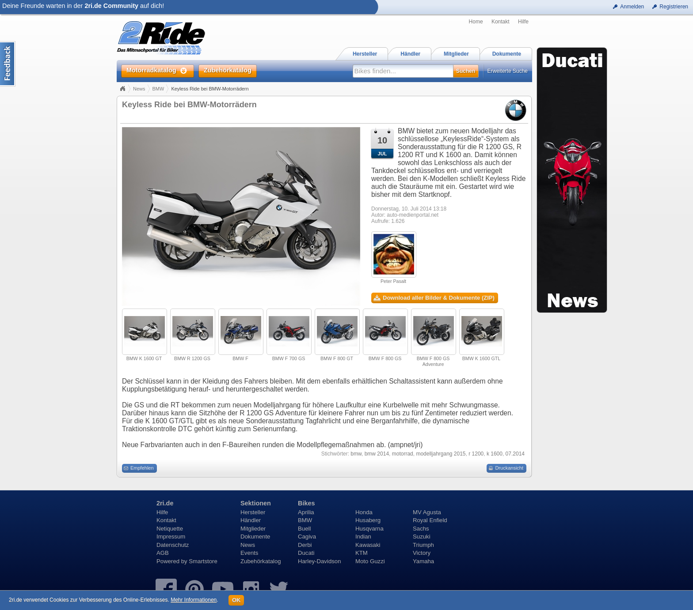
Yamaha (423, 561)
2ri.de (164, 503)
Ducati (306, 553)
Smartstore (203, 561)
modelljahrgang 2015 (440, 454)
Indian (363, 536)
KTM (361, 553)
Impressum (170, 536)
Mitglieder (253, 528)
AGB (162, 553)
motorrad (402, 454)
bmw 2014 (377, 454)
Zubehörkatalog (260, 561)
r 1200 (476, 454)
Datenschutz (172, 545)
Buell (304, 528)
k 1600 (495, 454)
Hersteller (252, 512)
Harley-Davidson (319, 561)
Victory (421, 553)
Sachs (421, 528)
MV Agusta (427, 512)
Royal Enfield (430, 520)
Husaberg (368, 520)
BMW (158, 88)
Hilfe (523, 22)
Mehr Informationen (194, 600)
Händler (250, 520)
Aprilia (306, 512)
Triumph (423, 545)
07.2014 (515, 454)
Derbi (305, 545)
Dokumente (255, 536)
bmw (356, 454)
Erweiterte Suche (507, 71)
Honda (364, 512)
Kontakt (500, 22)
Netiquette (169, 528)
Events (249, 553)
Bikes (306, 503)
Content (7, 64)
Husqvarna (369, 528)
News (139, 88)
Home (476, 22)
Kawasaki (367, 545)
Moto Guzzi (370, 561)
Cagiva (307, 536)
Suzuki (421, 536)
